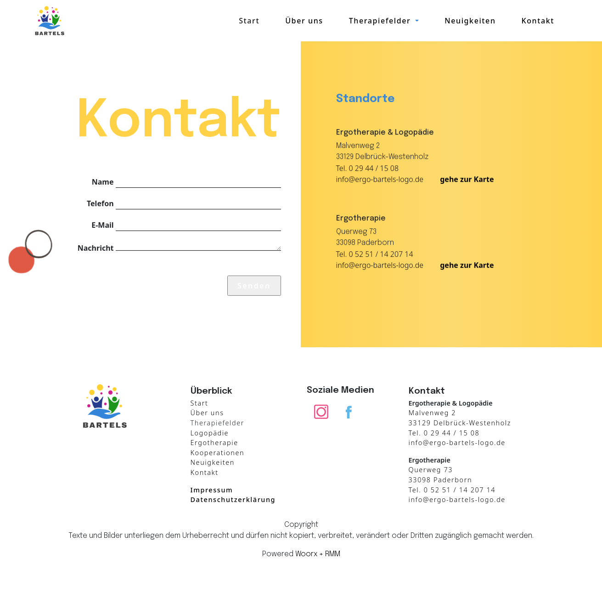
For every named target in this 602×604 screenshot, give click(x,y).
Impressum (212, 489)
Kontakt (538, 21)
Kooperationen (218, 452)
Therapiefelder (218, 422)
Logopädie (210, 433)
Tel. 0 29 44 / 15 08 (367, 169)
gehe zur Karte (467, 180)
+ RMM (329, 554)
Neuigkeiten (469, 21)
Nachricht (96, 248)
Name (103, 181)
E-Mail (102, 225)
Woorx (306, 554)
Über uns (304, 21)
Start (249, 21)
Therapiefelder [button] (381, 21)
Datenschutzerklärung (233, 499)
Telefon (100, 203)
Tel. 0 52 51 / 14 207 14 (374, 254)
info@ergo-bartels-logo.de (380, 180)
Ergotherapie (214, 442)
